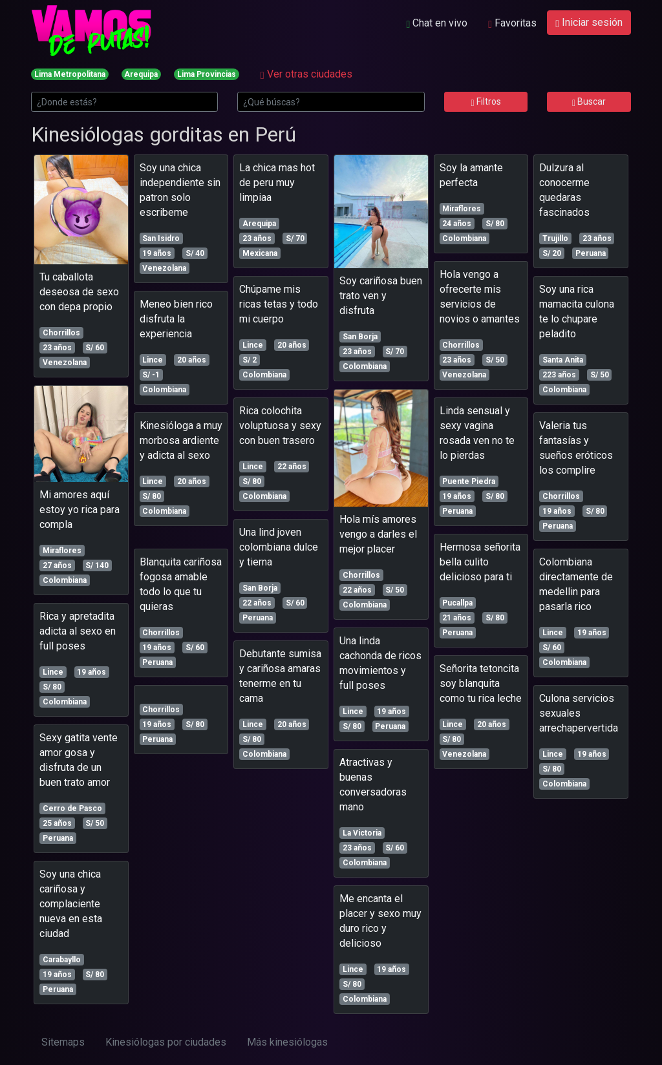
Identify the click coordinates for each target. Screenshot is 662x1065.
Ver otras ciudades (306, 74)
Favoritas (512, 23)
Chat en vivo (436, 23)
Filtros (485, 101)
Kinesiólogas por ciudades (165, 1042)
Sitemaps (63, 1042)
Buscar (589, 101)
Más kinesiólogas (287, 1042)
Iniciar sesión (589, 22)
